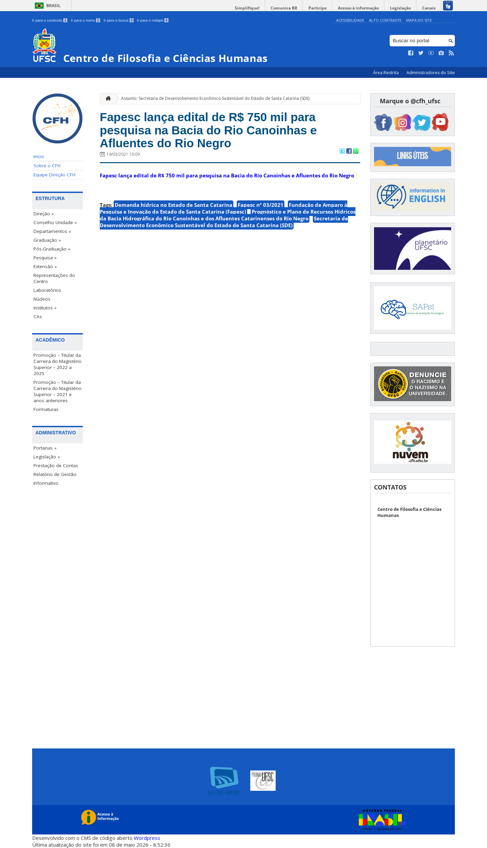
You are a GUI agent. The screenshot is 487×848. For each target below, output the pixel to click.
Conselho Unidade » (55, 222)
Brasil (53, 5)
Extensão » (45, 266)
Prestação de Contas (55, 465)
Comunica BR (284, 8)
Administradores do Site (431, 72)
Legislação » (46, 457)
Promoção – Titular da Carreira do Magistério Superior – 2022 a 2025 (57, 364)
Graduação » (47, 240)
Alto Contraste (385, 20)
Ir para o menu (85, 20)
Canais (429, 8)
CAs (37, 316)
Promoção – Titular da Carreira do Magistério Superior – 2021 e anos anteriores (57, 391)
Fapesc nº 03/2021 (260, 204)
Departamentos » (52, 231)
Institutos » (44, 308)
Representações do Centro (54, 278)
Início (38, 156)
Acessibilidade (350, 20)
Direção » (43, 214)
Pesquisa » (44, 258)
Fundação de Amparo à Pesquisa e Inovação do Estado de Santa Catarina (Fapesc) (223, 208)
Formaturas (46, 409)
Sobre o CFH (47, 165)
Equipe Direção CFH (54, 175)
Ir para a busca (118, 20)
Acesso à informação (358, 8)
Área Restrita (386, 72)
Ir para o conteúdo (49, 20)
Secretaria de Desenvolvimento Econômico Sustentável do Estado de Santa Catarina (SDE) (224, 222)
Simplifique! (247, 8)
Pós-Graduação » (51, 249)
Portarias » (44, 448)
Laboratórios (47, 290)
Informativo (46, 483)
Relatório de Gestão (54, 474)
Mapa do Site (419, 20)
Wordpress (147, 837)
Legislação (400, 8)
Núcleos (41, 299)
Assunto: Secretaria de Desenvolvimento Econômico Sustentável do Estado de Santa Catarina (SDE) (215, 98)
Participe (317, 8)
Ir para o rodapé (152, 20)
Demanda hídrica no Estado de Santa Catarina (173, 204)
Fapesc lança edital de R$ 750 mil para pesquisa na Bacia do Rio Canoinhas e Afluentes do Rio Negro (208, 130)
